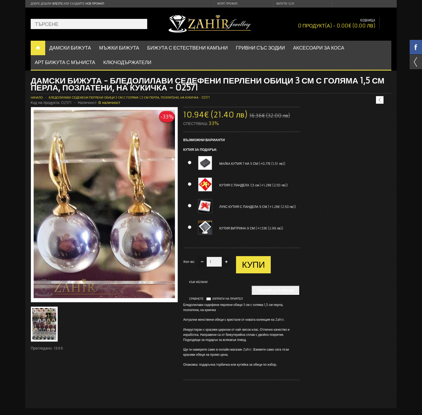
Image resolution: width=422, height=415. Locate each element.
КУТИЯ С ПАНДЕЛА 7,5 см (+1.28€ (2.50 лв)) (253, 185)
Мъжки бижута (119, 48)
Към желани (198, 282)
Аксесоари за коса (318, 48)
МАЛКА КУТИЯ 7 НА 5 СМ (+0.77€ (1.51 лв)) (252, 164)
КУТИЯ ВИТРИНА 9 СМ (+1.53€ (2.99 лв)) (251, 228)
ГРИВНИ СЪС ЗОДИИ (260, 48)
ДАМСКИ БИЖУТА (70, 48)
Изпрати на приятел (227, 299)
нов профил (94, 3)
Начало (37, 97)
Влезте (57, 3)
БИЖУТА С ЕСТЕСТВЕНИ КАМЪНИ (187, 48)
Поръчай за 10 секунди (275, 290)
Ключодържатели (127, 62)
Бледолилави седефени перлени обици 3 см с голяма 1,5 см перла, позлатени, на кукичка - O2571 (129, 97)
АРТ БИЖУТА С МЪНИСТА (65, 62)
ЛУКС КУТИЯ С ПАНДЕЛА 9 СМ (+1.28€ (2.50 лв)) (257, 207)
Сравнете (196, 299)
